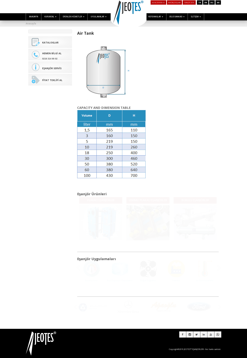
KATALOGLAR (174, 2)
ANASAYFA (33, 16)
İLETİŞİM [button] (196, 16)
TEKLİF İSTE (189, 2)
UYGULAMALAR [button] (99, 16)
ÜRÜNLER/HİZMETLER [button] (73, 16)
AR (218, 2)
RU (211, 2)
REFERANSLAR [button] (155, 16)
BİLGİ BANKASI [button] (177, 16)
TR (199, 2)
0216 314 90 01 (158, 2)
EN (205, 2)
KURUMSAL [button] (50, 16)
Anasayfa (31, 23)
